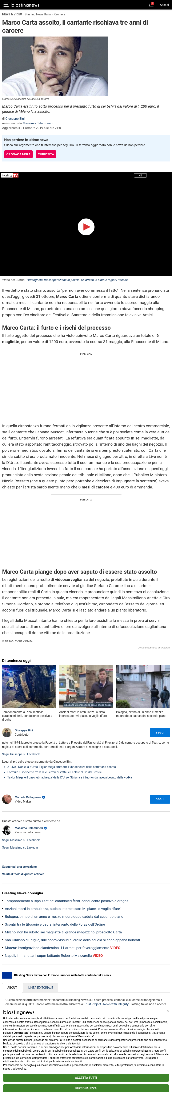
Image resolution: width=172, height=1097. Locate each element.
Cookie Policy (18, 1068)
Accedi (164, 5)
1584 (83, 1022)
